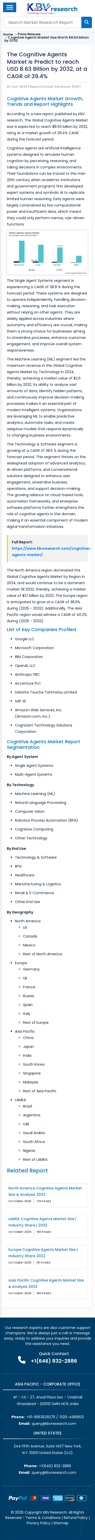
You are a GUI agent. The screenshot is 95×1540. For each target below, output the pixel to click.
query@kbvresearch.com (54, 1423)
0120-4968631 (72, 1417)
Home (8, 34)
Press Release (29, 34)
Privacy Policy (38, 1523)
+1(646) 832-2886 (54, 1360)
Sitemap (60, 1523)
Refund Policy (76, 1517)
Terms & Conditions (43, 1517)
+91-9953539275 (40, 1417)
